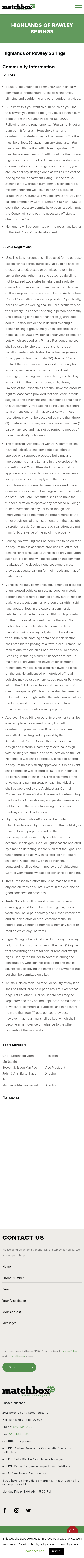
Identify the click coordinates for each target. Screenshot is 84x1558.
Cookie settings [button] (33, 1551)
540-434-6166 (22, 1427)
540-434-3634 (19, 1434)
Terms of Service (16, 1356)
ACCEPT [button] (56, 1551)
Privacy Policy (69, 1351)
